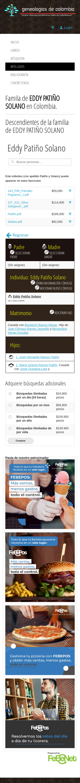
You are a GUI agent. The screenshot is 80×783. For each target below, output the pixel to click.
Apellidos (18, 66)
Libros (15, 50)
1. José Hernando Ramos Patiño (37, 357)
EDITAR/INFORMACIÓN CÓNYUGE (51, 282)
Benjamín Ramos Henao (41, 325)
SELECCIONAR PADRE (20, 254)
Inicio (15, 42)
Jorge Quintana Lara (33, 369)
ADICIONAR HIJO (61, 312)
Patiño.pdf (14, 214)
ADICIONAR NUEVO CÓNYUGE (53, 287)
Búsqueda (18, 58)
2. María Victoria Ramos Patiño (36, 365)
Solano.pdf (15, 221)
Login (68, 28)
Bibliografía (19, 74)
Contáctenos (20, 83)
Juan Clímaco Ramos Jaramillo (28, 329)
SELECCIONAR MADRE (54, 254)
